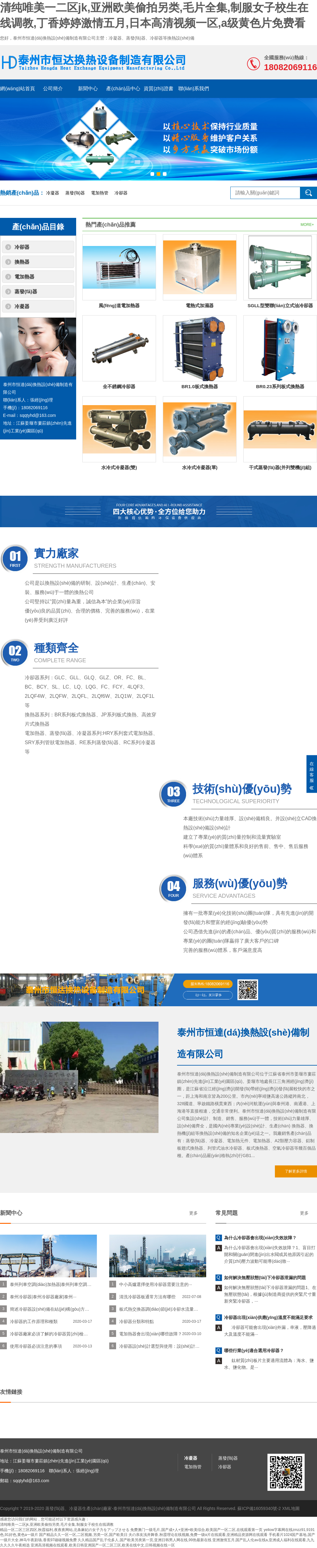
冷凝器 (52, 192)
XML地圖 (291, 1521)
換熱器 (22, 262)
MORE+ (307, 225)
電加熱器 (24, 276)
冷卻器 (121, 192)
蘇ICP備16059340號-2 (259, 1521)
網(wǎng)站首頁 (17, 88)
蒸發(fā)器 (75, 192)
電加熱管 (99, 192)
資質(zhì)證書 (158, 88)
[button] (152, 174)
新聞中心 (88, 88)
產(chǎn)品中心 (123, 88)
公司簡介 (53, 88)
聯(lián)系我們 (193, 88)
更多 (32, 1213)
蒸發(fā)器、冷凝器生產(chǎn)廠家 (78, 1521)
